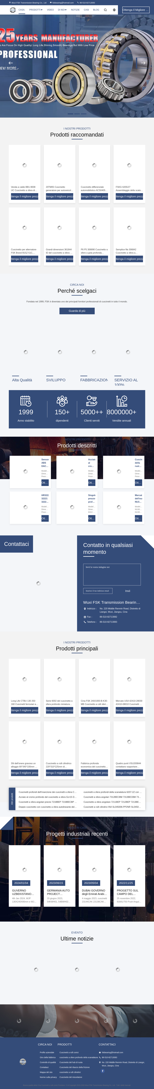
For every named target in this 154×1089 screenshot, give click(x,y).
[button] (11, 63)
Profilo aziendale (47, 1052)
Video (50, 10)
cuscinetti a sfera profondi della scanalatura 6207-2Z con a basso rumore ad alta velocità (113, 794)
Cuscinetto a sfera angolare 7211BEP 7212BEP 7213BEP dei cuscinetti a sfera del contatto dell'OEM (113, 803)
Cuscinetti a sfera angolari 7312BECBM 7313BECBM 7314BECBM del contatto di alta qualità (113, 799)
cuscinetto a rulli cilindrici (70, 1072)
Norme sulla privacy (48, 1077)
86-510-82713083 (86, 3)
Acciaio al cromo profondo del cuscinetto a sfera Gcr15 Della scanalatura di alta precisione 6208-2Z (48, 799)
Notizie (75, 10)
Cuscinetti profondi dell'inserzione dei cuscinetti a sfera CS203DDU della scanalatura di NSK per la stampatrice (48, 794)
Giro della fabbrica (48, 1057)
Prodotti (36, 10)
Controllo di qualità (48, 1062)
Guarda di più (77, 310)
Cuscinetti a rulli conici (69, 1052)
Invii (127, 590)
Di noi (62, 10)
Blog (96, 10)
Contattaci (44, 1067)
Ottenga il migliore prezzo (24, 196)
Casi (86, 10)
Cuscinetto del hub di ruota (71, 1062)
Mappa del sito (46, 1072)
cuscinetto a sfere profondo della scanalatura (79, 1057)
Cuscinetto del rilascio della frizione (75, 1067)
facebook (103, 1071)
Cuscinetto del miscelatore (71, 1077)
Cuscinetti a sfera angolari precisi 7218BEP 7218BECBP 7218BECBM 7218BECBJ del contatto (48, 803)
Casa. (22, 10)
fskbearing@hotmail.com (62, 3)
